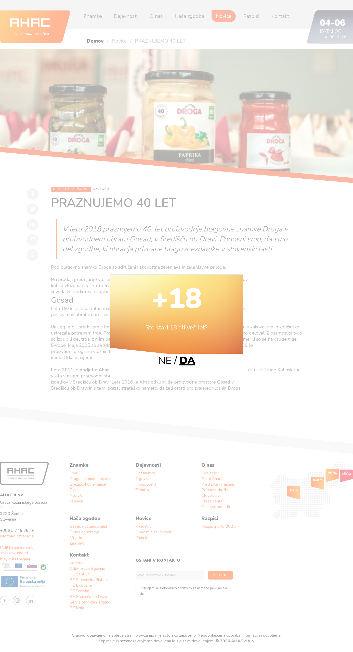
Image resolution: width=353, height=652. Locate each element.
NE (165, 360)
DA (187, 360)
